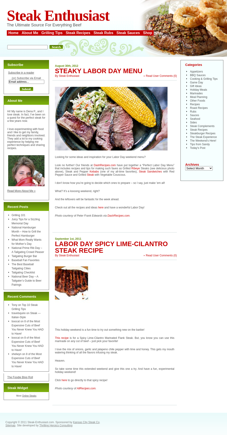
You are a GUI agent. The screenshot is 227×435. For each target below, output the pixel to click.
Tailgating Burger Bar (24, 256)
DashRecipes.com (105, 165)
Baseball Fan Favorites (25, 260)
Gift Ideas (196, 86)
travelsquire (19, 313)
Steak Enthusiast (58, 15)
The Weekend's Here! (203, 140)
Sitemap (10, 425)
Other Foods (197, 100)
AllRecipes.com (86, 388)
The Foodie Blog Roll (20, 377)
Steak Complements (202, 126)
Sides (193, 122)
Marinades (196, 93)
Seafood (195, 118)
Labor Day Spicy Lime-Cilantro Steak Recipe (111, 247)
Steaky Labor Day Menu (98, 71)
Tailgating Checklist (23, 272)
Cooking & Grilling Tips (203, 78)
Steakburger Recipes (202, 133)
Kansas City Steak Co (86, 422)
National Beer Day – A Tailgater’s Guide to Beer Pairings (27, 280)
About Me (30, 33)
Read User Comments (159, 76)
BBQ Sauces (198, 75)
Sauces (194, 115)
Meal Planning (198, 97)
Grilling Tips (51, 33)
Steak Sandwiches (150, 171)
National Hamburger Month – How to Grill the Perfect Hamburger (26, 231)
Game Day (196, 82)
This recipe (62, 338)
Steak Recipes (78, 33)
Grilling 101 (18, 215)
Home (13, 33)
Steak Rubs (103, 33)
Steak (90, 174)
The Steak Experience (203, 137)
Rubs (193, 111)
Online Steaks (29, 396)
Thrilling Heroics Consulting (55, 425)
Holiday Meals (198, 89)
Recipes (195, 104)
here (101, 207)
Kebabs (94, 171)
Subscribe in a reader (21, 72)
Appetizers (196, 71)
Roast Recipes (199, 108)
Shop (147, 33)
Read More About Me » (21, 190)
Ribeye (135, 168)
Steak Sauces (128, 33)
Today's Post (197, 148)
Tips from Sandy (200, 144)
